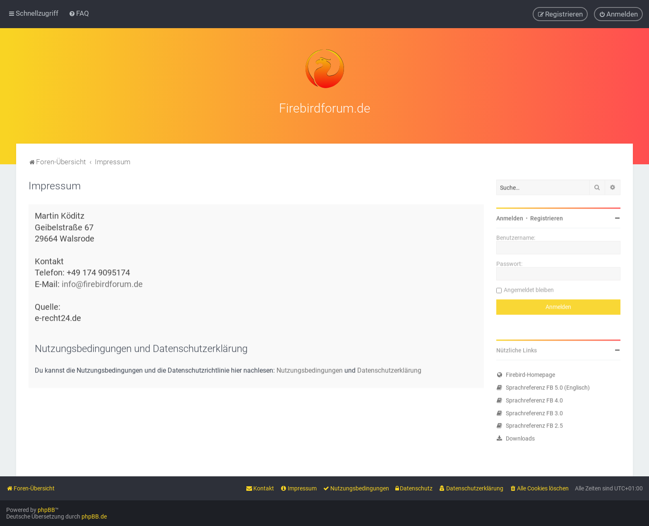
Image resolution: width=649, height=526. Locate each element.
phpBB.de (94, 516)
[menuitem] (79, 13)
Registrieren (546, 217)
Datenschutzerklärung (389, 369)
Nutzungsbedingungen (309, 369)
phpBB (46, 510)
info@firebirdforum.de (102, 283)
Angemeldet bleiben (529, 289)
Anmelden (509, 217)
